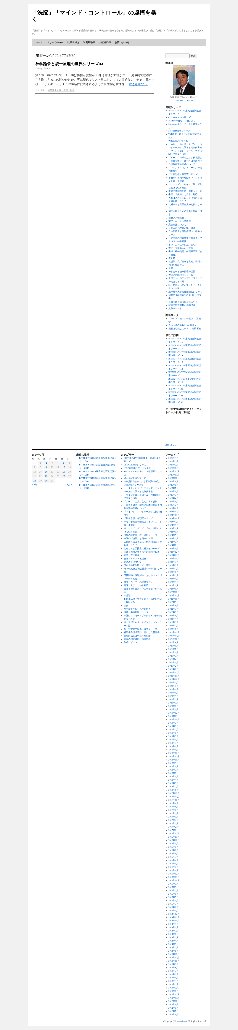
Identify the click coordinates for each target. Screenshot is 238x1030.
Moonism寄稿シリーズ (179, 130)
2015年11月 (174, 877)
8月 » (70, 484)
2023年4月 (173, 578)
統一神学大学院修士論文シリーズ (185, 291)
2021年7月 (173, 649)
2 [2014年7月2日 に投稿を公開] (46, 463)
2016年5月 (173, 857)
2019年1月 (173, 749)
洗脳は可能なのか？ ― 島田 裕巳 (184, 328)
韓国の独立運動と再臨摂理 (181, 305)
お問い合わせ (122, 42)
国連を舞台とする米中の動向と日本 (142, 552)
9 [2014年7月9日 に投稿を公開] (46, 467)
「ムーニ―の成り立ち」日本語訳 (185, 157)
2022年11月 (174, 595)
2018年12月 (174, 753)
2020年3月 (173, 702)
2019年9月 (173, 723)
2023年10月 (174, 558)
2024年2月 (173, 545)
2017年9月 (173, 803)
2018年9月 (173, 763)
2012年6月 (173, 1014)
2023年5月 (173, 575)
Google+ (189, 100)
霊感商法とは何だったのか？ (182, 301)
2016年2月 (173, 867)
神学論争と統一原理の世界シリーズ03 (69, 64)
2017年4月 (173, 820)
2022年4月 (173, 619)
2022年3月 (173, 622)
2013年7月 (173, 971)
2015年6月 (173, 894)
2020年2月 (173, 706)
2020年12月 (174, 672)
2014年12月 (174, 914)
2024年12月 (174, 511)
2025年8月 (173, 485)
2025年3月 (173, 501)
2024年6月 (173, 531)
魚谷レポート (175, 308)
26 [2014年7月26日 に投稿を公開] (63, 476)
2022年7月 (173, 609)
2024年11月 (174, 515)
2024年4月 (173, 538)
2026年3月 (173, 461)
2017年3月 (173, 823)
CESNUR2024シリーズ (179, 117)
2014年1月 (173, 951)
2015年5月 (173, 897)
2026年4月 (173, 458)
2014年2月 (173, 947)
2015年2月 (173, 907)
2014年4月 (173, 940)
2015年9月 (173, 883)
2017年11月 (174, 796)
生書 (170, 268)
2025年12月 (174, 471)
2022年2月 (173, 625)
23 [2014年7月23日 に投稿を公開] (46, 476)
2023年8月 (173, 565)
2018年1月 (173, 790)
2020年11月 (174, 676)
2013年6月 (173, 974)
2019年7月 (173, 729)
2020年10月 (174, 679)
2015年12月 (174, 873)
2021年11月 (174, 635)
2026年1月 (173, 468)
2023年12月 (174, 552)
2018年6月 (173, 773)
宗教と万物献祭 (176, 218)
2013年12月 (174, 954)
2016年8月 (173, 847)
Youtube (179, 100)
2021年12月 (174, 632)
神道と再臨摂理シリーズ (180, 275)
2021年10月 (174, 639)
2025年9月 (173, 481)
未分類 (171, 258)
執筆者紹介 (73, 42)
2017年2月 (173, 826)
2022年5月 (173, 615)
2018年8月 (173, 766)
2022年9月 (173, 602)
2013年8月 (173, 967)
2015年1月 (173, 910)
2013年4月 (173, 981)
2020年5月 (173, 696)
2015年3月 (173, 904)
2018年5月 (173, 776)
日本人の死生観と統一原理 (181, 228)
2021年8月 (173, 645)
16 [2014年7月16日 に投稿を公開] (46, 471)
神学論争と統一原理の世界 (61, 90)
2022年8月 (173, 605)
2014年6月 (173, 934)
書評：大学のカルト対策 (180, 248)
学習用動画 (89, 42)
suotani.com (181, 1021)
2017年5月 (173, 816)
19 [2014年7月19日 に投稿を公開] (63, 471)
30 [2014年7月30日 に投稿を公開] (46, 480)
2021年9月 (173, 642)
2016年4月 (173, 860)
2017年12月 (174, 793)
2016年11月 (174, 837)
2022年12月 (174, 592)
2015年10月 (174, 880)
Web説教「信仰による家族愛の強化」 (142, 481)
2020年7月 (173, 689)
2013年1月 (173, 991)
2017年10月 (174, 800)
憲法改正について (177, 224)
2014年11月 (174, 917)
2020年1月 (173, 709)
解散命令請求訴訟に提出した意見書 (142, 632)
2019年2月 (173, 746)
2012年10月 (174, 1001)
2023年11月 (174, 555)
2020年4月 (173, 699)
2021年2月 (173, 666)
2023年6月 (173, 572)
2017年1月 (173, 830)
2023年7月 (173, 568)
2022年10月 (174, 599)
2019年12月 (174, 713)
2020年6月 (173, 692)
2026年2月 (173, 464)
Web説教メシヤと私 (178, 141)
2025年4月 (173, 498)
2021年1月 (173, 669)
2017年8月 (173, 806)
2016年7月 (173, 850)
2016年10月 (174, 840)
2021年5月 (173, 656)
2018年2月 (173, 786)
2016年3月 (173, 863)
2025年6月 (173, 491)
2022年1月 (173, 629)
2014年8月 (173, 927)
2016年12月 (174, 833)
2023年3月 (173, 582)
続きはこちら (172, 444)
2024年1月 (173, 548)
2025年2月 (173, 505)
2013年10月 (174, 961)
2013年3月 (173, 984)
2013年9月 (173, 964)
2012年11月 (174, 997)
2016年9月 (173, 843)
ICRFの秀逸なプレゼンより (182, 120)
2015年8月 (173, 887)
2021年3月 (173, 662)
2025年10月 (174, 478)
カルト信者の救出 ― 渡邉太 (182, 325)
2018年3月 (173, 783)
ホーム (39, 42)
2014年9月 (173, 924)
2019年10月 (174, 719)
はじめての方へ (55, 42)
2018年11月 (174, 756)
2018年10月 (174, 759)
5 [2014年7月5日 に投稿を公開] (63, 463)
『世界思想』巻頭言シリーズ (182, 174)
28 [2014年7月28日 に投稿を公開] (34, 480)
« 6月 (34, 484)
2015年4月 (173, 900)
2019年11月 (174, 716)
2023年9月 (173, 562)
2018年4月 (173, 780)
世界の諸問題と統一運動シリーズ (185, 191)
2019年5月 (173, 736)
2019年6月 (173, 733)
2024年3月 (173, 542)
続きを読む (138, 84)
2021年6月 (173, 652)
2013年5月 (173, 977)
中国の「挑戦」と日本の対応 (182, 194)
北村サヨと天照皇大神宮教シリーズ (142, 548)
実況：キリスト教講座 (179, 221)
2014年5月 (173, 937)
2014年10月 (174, 920)
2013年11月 (174, 957)
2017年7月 (173, 810)
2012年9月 (173, 1004)
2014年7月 (173, 930)
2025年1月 (173, 508)
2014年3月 (173, 944)
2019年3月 (173, 743)
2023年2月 (173, 585)
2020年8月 (173, 686)
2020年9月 (173, 682)
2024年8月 (173, 525)
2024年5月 (173, 535)
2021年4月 (173, 659)
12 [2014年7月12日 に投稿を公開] (63, 467)
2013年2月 (173, 987)
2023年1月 (173, 588)
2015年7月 (173, 890)
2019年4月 (173, 739)
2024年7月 (173, 528)
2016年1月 (173, 870)
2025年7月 (173, 488)
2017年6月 (173, 813)
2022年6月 (173, 612)
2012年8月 (173, 1008)
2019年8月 (173, 726)
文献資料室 (105, 42)
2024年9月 (173, 521)
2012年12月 (174, 994)
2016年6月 (173, 853)
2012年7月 (173, 1011)
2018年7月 (173, 769)
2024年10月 (174, 518)
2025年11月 (174, 474)
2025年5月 (173, 495)
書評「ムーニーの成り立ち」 (182, 244)
